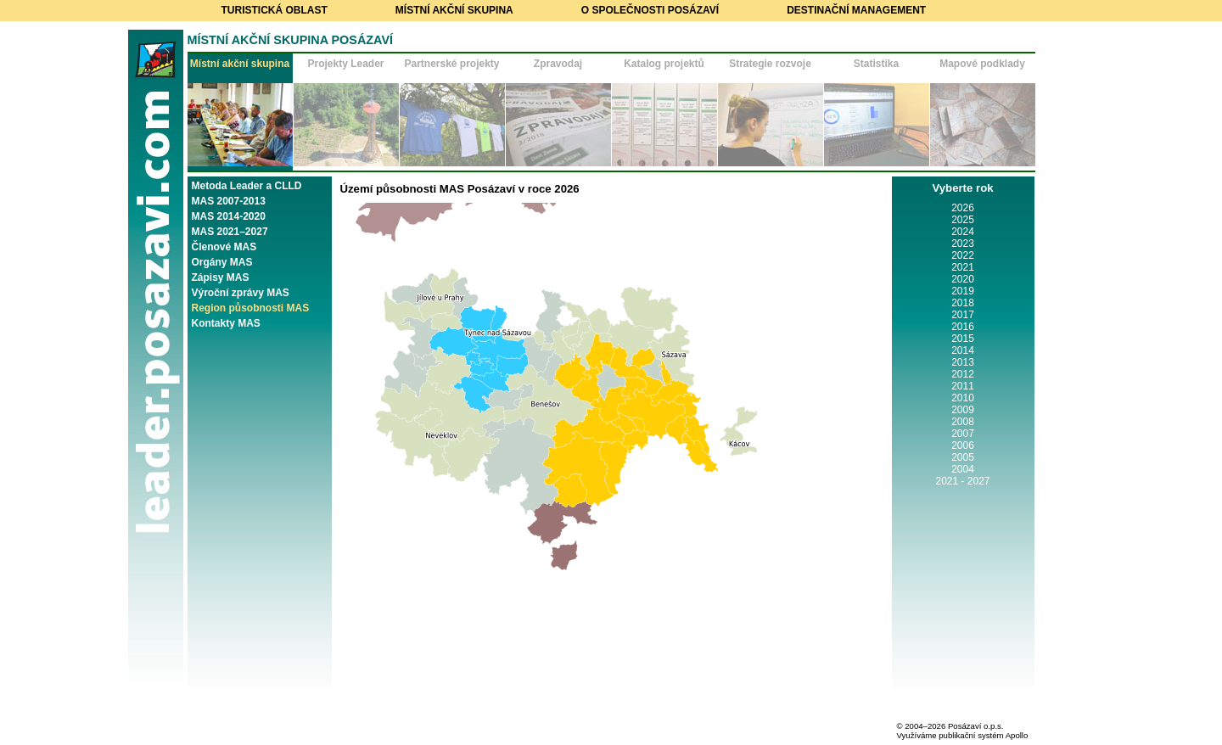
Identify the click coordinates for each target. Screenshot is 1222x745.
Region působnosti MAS (251, 308)
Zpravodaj (558, 64)
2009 (962, 410)
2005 (962, 457)
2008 (962, 422)
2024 (962, 232)
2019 (962, 291)
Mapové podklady (982, 64)
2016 (962, 327)
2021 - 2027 (962, 481)
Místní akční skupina (454, 10)
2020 (962, 279)
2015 (962, 338)
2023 (962, 243)
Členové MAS (224, 247)
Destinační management (856, 10)
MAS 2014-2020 (229, 216)
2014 (962, 350)
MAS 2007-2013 (229, 201)
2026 (962, 208)
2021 (962, 267)
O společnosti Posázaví (650, 10)
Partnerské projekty (451, 64)
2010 (962, 398)
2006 (962, 445)
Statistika (876, 64)
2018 (962, 303)
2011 (962, 386)
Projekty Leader (345, 64)
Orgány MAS (222, 262)
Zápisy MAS (220, 277)
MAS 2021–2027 (230, 232)
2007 (962, 434)
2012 (962, 374)
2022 (962, 255)
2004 (962, 469)
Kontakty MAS (226, 323)
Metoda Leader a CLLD (247, 186)
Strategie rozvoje (770, 64)
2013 (962, 362)
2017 (962, 315)
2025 (962, 220)
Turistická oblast (274, 10)
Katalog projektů (664, 64)
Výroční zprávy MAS (240, 293)
